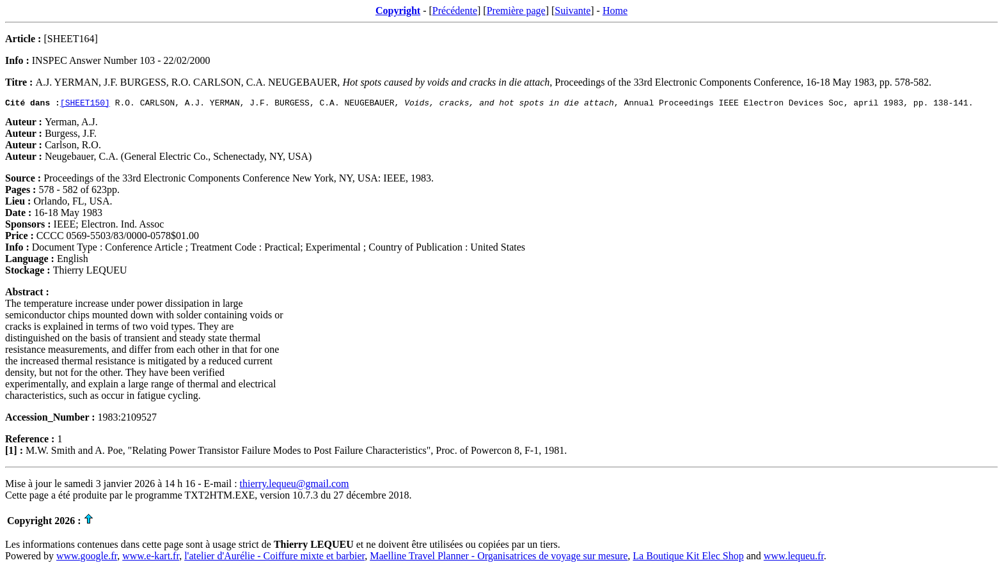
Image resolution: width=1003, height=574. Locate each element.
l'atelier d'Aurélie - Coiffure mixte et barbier (274, 557)
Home (615, 10)
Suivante (572, 10)
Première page (516, 10)
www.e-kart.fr (150, 557)
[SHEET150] (85, 104)
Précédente (454, 10)
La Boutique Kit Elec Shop (688, 557)
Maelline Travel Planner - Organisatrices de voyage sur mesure (499, 557)
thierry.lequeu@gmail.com (294, 485)
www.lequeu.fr (794, 557)
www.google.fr (86, 557)
